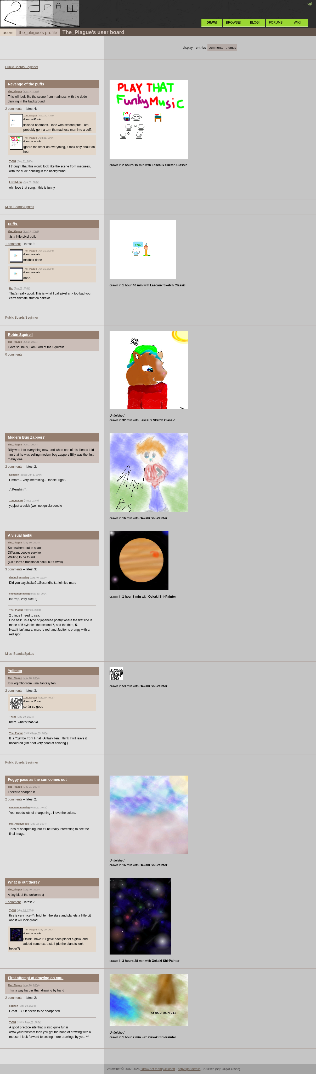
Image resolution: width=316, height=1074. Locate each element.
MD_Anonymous (19, 823)
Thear (12, 716)
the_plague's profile (38, 32)
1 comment (13, 244)
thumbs (231, 48)
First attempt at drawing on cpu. (35, 978)
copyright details (189, 1069)
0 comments (13, 354)
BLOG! (255, 22)
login (310, 4)
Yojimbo (15, 671)
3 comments (13, 569)
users (8, 32)
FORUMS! (276, 22)
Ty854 (12, 161)
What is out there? (24, 882)
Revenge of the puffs (26, 84)
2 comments (13, 109)
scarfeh (13, 1005)
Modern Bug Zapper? (26, 437)
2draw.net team (151, 1069)
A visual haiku (20, 535)
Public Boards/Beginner (21, 67)
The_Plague (15, 91)
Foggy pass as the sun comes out (37, 779)
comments (216, 48)
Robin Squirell (20, 334)
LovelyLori (15, 182)
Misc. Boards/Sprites (19, 207)
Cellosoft (169, 1069)
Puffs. (13, 224)
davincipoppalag (19, 577)
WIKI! (297, 22)
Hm (11, 288)
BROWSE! (233, 22)
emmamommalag (19, 593)
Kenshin (14, 474)
